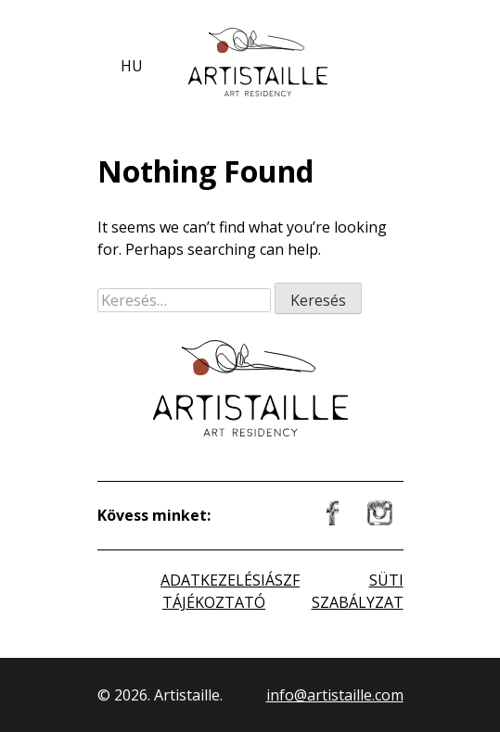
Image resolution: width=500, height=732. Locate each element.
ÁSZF (282, 580)
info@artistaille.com (335, 695)
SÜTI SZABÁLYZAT (358, 591)
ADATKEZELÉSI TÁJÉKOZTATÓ (212, 591)
